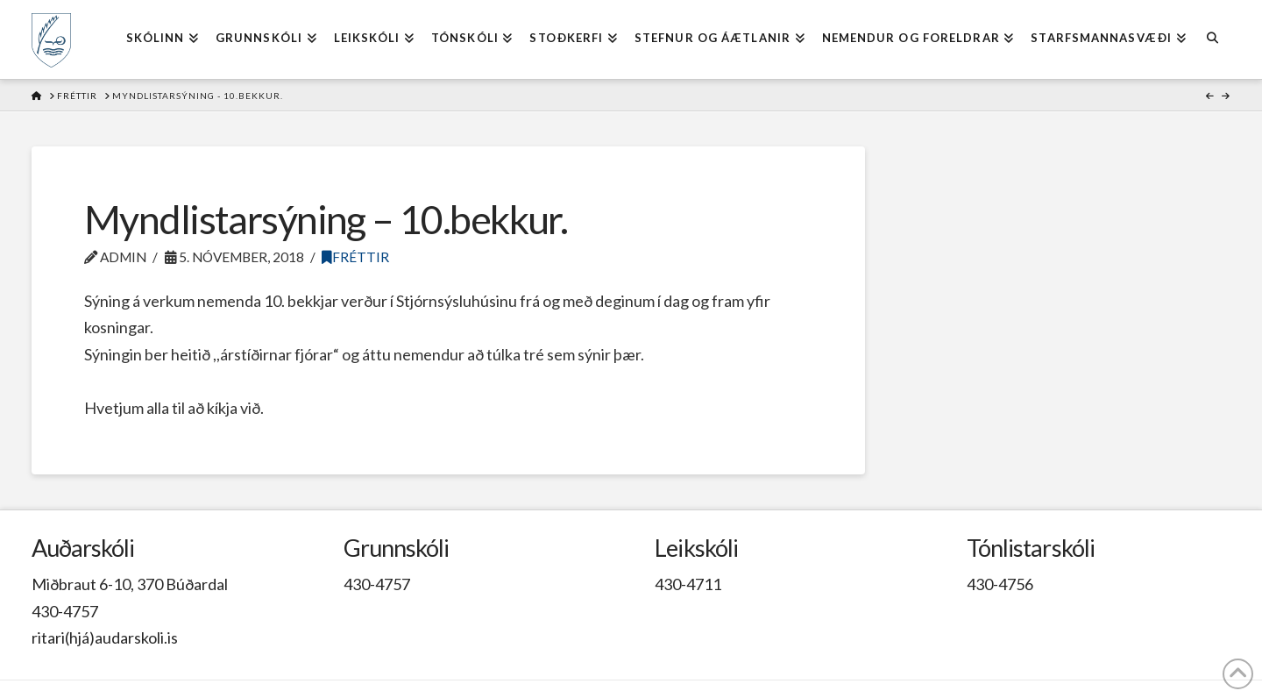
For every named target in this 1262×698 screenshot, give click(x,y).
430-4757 (65, 611)
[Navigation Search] (1212, 39)
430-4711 (688, 584)
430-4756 (1000, 584)
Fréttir (355, 257)
